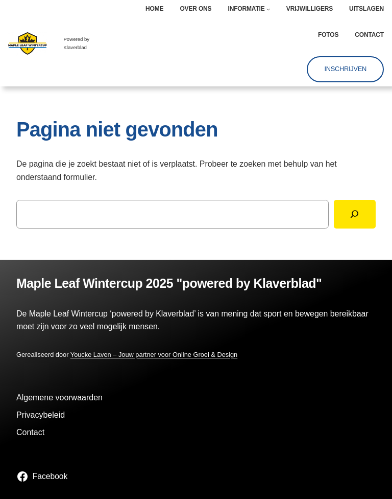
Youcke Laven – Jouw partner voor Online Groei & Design (153, 354)
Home (154, 8)
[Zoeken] (355, 214)
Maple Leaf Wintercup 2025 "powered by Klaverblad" (169, 283)
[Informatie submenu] (268, 9)
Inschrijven (345, 69)
